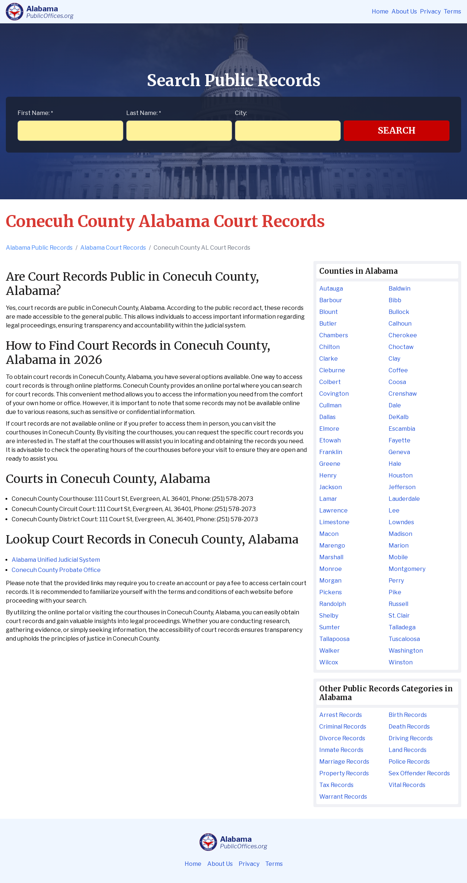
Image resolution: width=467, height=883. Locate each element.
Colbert (330, 382)
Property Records (344, 773)
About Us (404, 11)
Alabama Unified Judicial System (56, 559)
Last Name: (143, 113)
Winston (401, 662)
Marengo (332, 545)
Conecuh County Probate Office (56, 570)
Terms (452, 11)
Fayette (399, 440)
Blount (328, 311)
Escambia (402, 428)
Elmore (329, 428)
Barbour (330, 300)
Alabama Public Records (39, 247)
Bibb (395, 300)
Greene (329, 463)
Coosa (397, 382)
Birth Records (408, 714)
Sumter (329, 627)
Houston (401, 475)
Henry (327, 475)
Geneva (399, 452)
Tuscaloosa (404, 639)
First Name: (35, 113)
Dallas (327, 417)
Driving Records (411, 738)
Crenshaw (403, 393)
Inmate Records (341, 749)
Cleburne (332, 370)
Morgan (330, 580)
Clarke (328, 358)
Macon (329, 533)
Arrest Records (340, 714)
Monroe (330, 568)
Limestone (334, 522)
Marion (399, 545)
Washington (406, 650)
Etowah (330, 440)
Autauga (331, 288)
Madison (400, 533)
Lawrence (333, 510)
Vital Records (407, 785)
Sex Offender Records (419, 773)
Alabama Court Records (113, 247)
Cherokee (403, 335)
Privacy (430, 11)
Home (380, 11)
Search (397, 130)
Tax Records (336, 785)
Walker (329, 650)
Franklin (330, 452)
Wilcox (328, 662)
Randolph (332, 603)
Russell (398, 603)
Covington (334, 393)
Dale (395, 405)
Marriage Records (344, 761)
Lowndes (401, 522)
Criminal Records (342, 726)
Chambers (333, 335)
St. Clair (399, 615)
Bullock (399, 311)
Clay (394, 358)
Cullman (330, 405)
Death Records (409, 726)
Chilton (329, 346)
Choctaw (401, 346)
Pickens (330, 592)
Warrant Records (343, 796)
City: (241, 113)
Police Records (409, 761)
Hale (395, 463)
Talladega (402, 627)
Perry (396, 580)
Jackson (330, 487)
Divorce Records (342, 738)
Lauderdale (404, 498)
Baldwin (399, 288)
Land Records (408, 749)
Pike (395, 592)
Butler (328, 323)
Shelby (328, 615)
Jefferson (402, 487)
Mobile (398, 557)
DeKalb (399, 417)
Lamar (328, 498)
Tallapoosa (334, 639)
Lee (394, 510)
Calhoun (400, 323)
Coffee (398, 370)
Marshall (331, 557)
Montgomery (407, 568)
